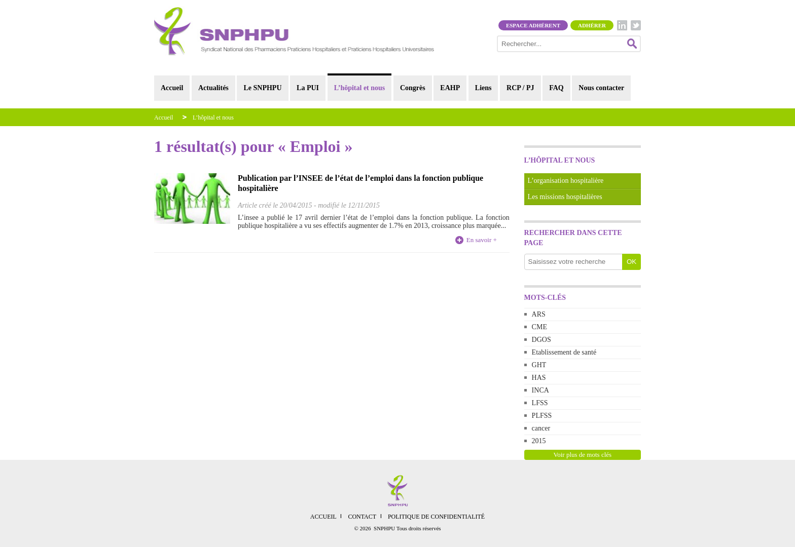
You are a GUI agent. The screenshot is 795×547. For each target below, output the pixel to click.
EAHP (450, 88)
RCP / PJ (520, 88)
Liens (483, 88)
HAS (539, 377)
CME (539, 327)
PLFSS (542, 415)
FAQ (556, 88)
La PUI (308, 88)
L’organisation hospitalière (566, 180)
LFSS (540, 403)
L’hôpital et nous (359, 88)
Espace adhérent (533, 25)
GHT (539, 365)
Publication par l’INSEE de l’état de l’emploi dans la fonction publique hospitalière (360, 183)
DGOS (541, 339)
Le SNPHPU (262, 88)
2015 (539, 441)
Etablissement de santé (564, 352)
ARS (539, 314)
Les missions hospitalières (565, 197)
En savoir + (481, 240)
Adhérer (592, 25)
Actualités (213, 88)
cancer (541, 428)
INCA (540, 390)
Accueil (172, 88)
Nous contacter (601, 88)
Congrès (412, 88)
